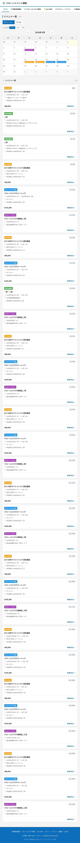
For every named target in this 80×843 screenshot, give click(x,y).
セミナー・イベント (63, 9)
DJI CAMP (48, 9)
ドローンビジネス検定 (33, 9)
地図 (18, 22)
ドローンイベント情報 (14, 3)
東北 (18, 27)
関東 (23, 27)
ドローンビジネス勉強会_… (29, 50)
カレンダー (8, 22)
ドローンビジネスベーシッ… (50, 62)
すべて (5, 9)
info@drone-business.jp (50, 836)
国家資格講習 (16, 9)
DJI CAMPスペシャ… (29, 62)
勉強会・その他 (63, 832)
